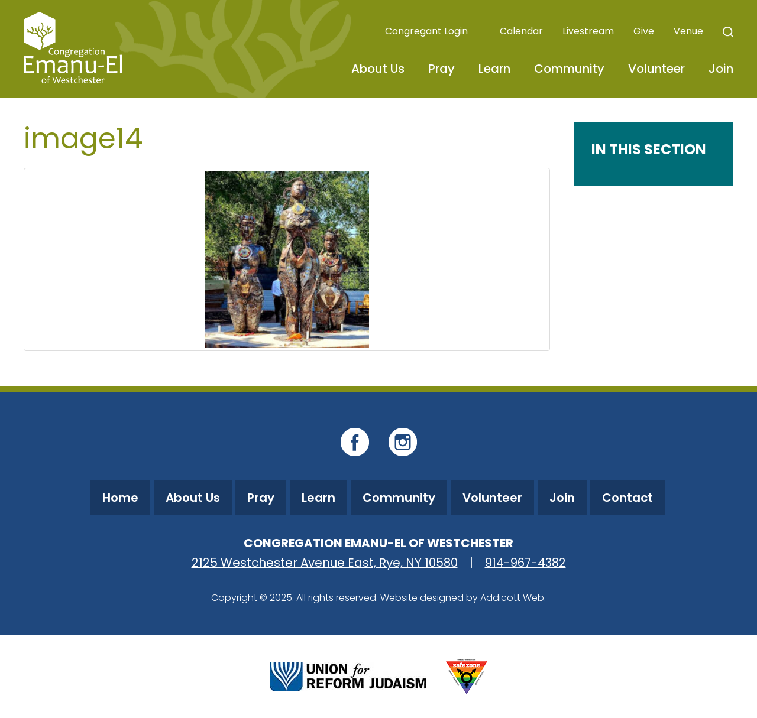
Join (721, 68)
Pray (441, 68)
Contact (627, 497)
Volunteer (656, 68)
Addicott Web (512, 598)
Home (120, 497)
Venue (688, 31)
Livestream (588, 31)
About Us (378, 68)
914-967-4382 (525, 562)
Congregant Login (426, 31)
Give (643, 31)
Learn (494, 68)
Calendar (521, 31)
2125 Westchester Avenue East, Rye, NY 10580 (325, 562)
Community (569, 68)
